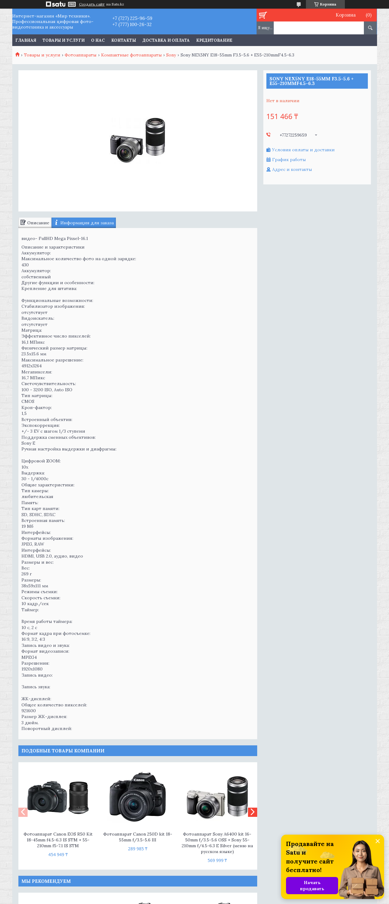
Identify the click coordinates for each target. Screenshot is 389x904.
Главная (25, 40)
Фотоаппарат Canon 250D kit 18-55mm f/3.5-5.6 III (137, 837)
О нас (98, 40)
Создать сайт (92, 4)
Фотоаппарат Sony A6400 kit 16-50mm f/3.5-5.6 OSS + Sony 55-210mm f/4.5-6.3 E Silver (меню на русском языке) (217, 842)
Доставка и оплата (166, 40)
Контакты (123, 40)
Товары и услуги (64, 40)
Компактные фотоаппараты (131, 55)
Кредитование (214, 40)
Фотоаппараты (81, 55)
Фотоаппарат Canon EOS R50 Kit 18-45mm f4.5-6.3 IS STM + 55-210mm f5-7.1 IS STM (58, 839)
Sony (171, 55)
